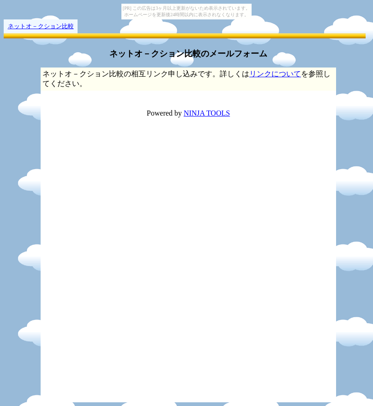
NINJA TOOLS (207, 113)
